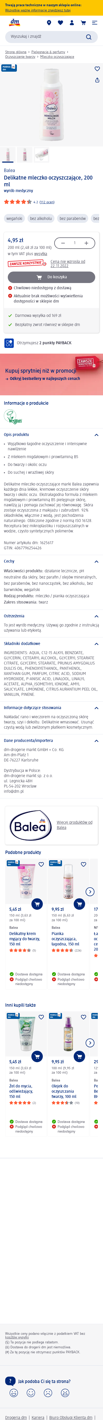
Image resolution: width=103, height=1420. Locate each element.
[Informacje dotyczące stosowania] (51, 708)
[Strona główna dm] (14, 22)
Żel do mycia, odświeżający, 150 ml (21, 1091)
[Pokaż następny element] (90, 891)
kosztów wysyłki (17, 1337)
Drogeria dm (16, 1418)
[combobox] (51, 37)
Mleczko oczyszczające (57, 57)
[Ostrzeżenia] (51, 616)
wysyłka (40, 254)
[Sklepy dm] (49, 23)
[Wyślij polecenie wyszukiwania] (89, 37)
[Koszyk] (83, 23)
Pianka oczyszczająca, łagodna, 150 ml (65, 939)
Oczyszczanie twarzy (20, 57)
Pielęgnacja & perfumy (48, 52)
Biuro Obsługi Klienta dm (70, 1418)
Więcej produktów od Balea (50, 825)
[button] (95, 23)
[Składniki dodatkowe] (51, 643)
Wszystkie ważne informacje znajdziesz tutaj (38, 10)
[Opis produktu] (51, 434)
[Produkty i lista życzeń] (60, 23)
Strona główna (15, 52)
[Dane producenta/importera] (51, 740)
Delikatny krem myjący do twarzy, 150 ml (24, 939)
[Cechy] (51, 561)
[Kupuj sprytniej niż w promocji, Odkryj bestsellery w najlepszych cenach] (51, 374)
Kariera (38, 1418)
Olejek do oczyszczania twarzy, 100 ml (64, 1091)
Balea (9, 170)
